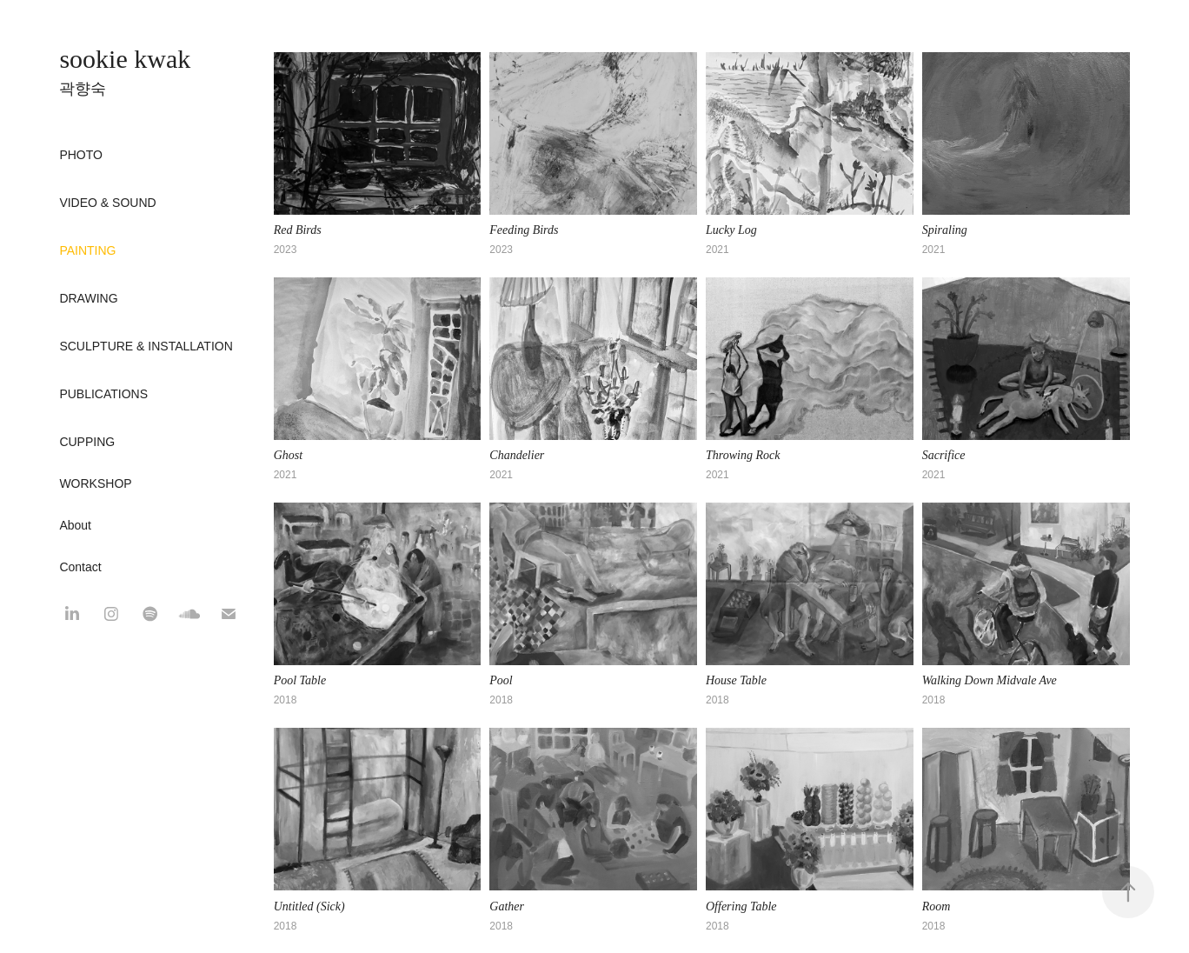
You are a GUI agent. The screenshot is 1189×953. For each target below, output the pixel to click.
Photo (81, 155)
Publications (103, 394)
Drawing (88, 298)
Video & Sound (107, 203)
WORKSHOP (95, 483)
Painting (87, 250)
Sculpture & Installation (145, 346)
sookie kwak (124, 58)
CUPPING (87, 442)
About (75, 525)
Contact (80, 567)
